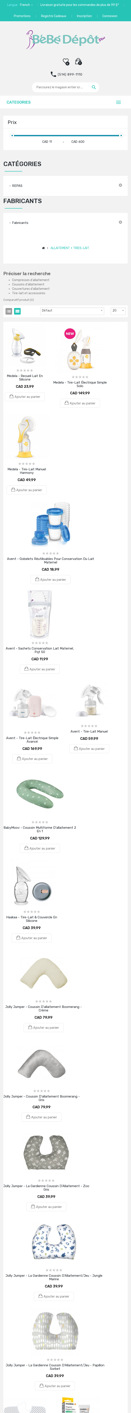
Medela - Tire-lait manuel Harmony (26, 471)
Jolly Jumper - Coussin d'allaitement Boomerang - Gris (41, 1098)
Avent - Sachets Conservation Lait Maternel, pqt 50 (40, 650)
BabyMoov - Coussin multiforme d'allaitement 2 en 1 (40, 829)
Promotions (22, 16)
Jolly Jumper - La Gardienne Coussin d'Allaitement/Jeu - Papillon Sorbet (55, 1367)
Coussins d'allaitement (28, 284)
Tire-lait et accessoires (28, 293)
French (25, 5)
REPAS (17, 186)
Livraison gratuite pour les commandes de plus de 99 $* (79, 5)
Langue (12, 5)
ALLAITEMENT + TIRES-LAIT (70, 248)
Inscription (84, 16)
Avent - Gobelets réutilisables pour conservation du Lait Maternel (50, 560)
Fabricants (20, 223)
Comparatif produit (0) (18, 299)
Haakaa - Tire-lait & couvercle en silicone (31, 919)
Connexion (109, 16)
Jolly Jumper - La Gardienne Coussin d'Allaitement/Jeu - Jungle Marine (53, 1277)
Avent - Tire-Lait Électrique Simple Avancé (32, 740)
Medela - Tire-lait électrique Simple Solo (80, 384)
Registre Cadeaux (53, 16)
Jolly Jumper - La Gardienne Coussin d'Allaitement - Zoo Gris (46, 1188)
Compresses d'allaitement (30, 280)
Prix (12, 122)
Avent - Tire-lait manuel (89, 731)
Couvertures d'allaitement (31, 289)
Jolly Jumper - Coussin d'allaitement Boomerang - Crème (43, 1008)
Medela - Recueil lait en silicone (25, 377)
